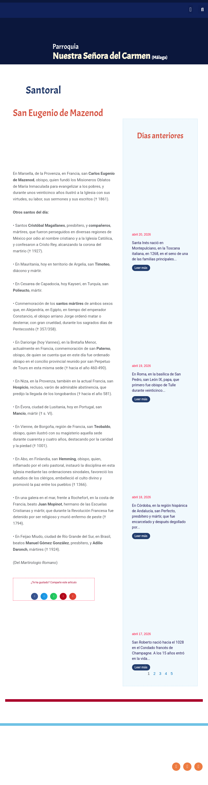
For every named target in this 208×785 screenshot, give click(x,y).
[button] (190, 9)
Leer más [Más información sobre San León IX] (141, 399)
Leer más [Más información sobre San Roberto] (141, 668)
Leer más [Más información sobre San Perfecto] (141, 536)
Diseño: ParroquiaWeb (189, 778)
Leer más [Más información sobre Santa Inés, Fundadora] (141, 268)
